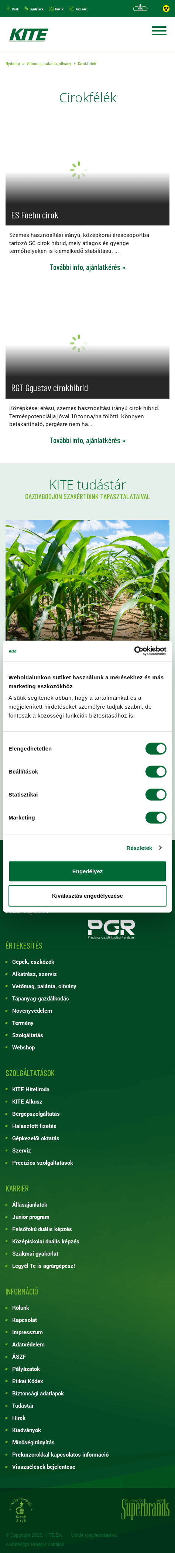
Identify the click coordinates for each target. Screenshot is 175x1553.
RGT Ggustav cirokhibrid (49, 387)
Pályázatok (26, 1368)
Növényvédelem (32, 1010)
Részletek (139, 847)
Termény (23, 1022)
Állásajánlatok (29, 1204)
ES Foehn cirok (34, 214)
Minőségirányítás (33, 1442)
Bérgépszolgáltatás (36, 1113)
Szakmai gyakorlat (35, 1253)
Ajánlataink (37, 9)
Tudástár (23, 1405)
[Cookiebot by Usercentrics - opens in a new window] (134, 651)
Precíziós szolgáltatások (42, 1162)
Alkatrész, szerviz (34, 973)
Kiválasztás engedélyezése (87, 895)
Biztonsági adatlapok (38, 1393)
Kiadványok (26, 1430)
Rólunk (15, 9)
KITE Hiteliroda (30, 1089)
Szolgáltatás (27, 1035)
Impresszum (27, 1332)
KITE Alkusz (27, 1101)
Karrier (59, 9)
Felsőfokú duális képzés (42, 1229)
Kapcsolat (81, 9)
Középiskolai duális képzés (45, 1241)
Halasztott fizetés (34, 1126)
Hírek (18, 1417)
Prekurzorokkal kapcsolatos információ (60, 1454)
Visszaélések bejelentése (43, 1466)
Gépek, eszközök (33, 961)
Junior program (30, 1216)
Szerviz (21, 1150)
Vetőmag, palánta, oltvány (44, 986)
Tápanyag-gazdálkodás (40, 998)
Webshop (23, 1047)
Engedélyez (87, 871)
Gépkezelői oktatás (35, 1138)
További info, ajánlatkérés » (88, 267)
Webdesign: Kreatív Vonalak (35, 1544)
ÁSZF (19, 1356)
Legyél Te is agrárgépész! (43, 1265)
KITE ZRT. (28, 34)
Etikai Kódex (27, 1381)
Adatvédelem (28, 1344)
